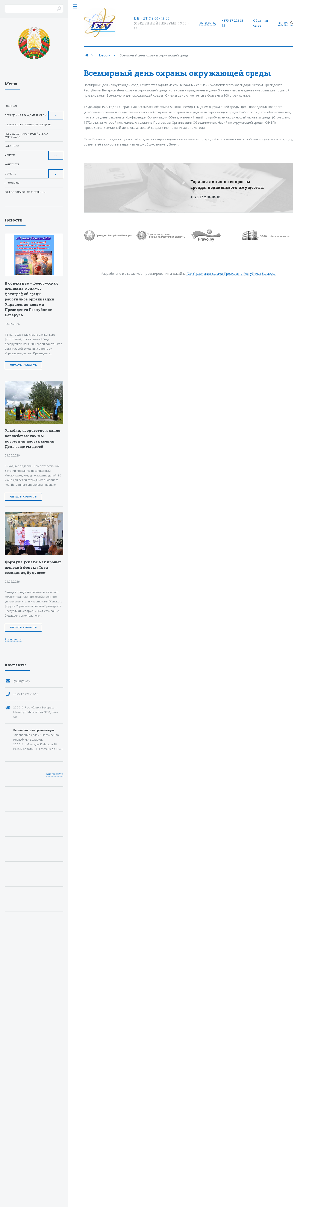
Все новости (13, 639)
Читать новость (23, 365)
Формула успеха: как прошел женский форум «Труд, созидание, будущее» (33, 567)
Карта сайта (54, 774)
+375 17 (233, 22)
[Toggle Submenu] (55, 115)
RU (280, 23)
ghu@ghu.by (207, 23)
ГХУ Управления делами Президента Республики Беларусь (231, 273)
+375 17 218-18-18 (205, 197)
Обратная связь (260, 22)
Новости (104, 55)
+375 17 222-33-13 (25, 694)
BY (286, 23)
